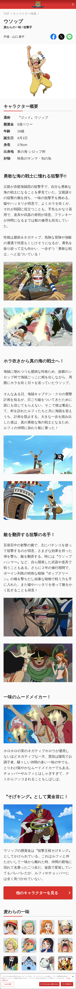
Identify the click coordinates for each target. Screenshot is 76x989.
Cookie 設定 (7, 984)
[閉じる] (73, 977)
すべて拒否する (67, 984)
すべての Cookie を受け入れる (49, 984)
